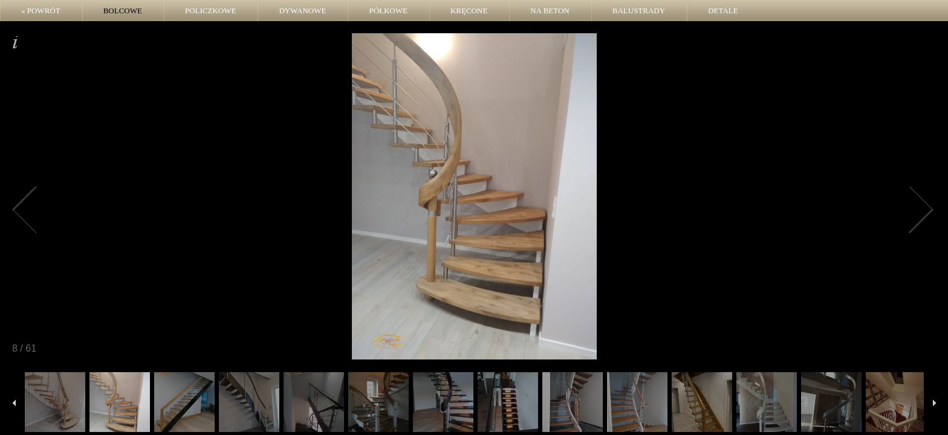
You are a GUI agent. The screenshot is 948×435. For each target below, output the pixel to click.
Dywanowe (302, 10)
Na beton (549, 10)
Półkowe (388, 10)
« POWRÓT (40, 10)
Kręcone (468, 10)
